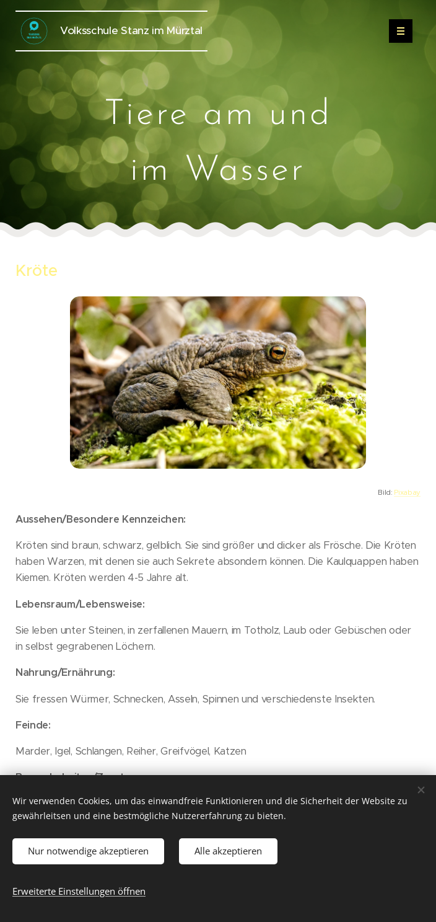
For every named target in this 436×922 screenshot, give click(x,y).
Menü (396, 31)
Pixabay (407, 492)
